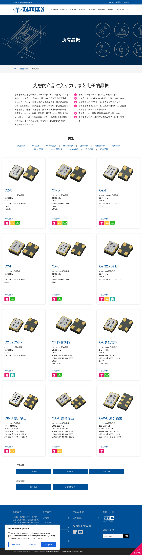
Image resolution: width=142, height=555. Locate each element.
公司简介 (46, 518)
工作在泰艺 (77, 518)
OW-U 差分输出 (110, 418)
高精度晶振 (100, 145)
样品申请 (120, 9)
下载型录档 (8, 219)
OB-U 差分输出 (15, 418)
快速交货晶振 (56, 149)
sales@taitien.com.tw (26, 2)
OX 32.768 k (13, 342)
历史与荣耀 (47, 522)
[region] (32, 537)
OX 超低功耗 (108, 342)
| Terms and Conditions (52, 552)
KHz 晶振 (35, 145)
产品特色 (82, 9)
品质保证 (101, 9)
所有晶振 (104, 149)
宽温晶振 (84, 145)
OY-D (56, 190)
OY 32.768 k (108, 266)
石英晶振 (24, 68)
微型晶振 (21, 145)
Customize (16, 545)
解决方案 (73, 9)
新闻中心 (54, 9)
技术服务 (92, 9)
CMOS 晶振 (73, 149)
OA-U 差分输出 (63, 418)
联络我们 (110, 9)
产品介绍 (63, 9)
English (111, 2)
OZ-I (102, 190)
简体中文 (126, 2)
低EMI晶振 (38, 149)
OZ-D (8, 190)
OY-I (7, 266)
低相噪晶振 (68, 145)
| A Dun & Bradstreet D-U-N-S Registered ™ (71, 552)
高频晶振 (116, 145)
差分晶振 (89, 149)
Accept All (48, 545)
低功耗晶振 (51, 145)
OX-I (55, 266)
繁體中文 (119, 2)
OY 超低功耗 (61, 342)
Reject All (32, 545)
